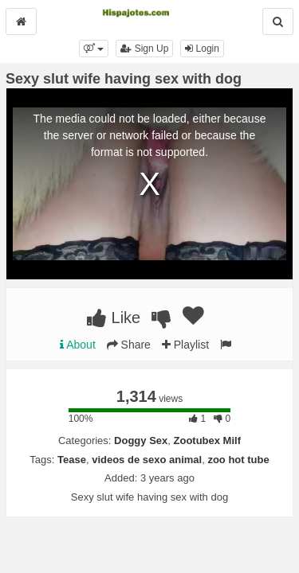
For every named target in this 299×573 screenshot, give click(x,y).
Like (113, 317)
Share (129, 344)
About (78, 344)
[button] (93, 48)
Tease (71, 460)
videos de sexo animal (147, 460)
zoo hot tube (238, 460)
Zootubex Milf (208, 440)
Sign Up (144, 48)
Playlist (185, 344)
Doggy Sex (140, 440)
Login (202, 48)
